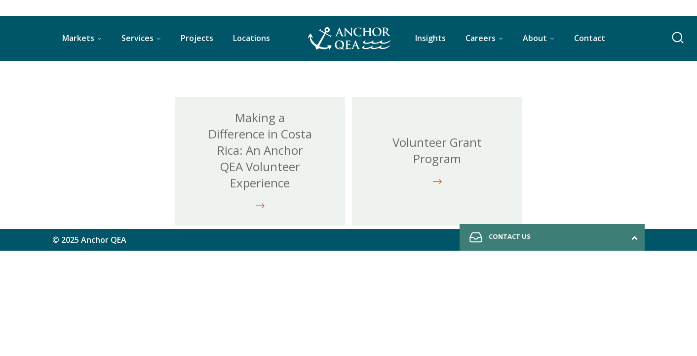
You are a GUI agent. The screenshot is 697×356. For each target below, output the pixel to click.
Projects (197, 38)
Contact (589, 38)
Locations (251, 38)
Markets (78, 38)
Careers (480, 38)
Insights (430, 38)
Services (137, 38)
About (535, 38)
